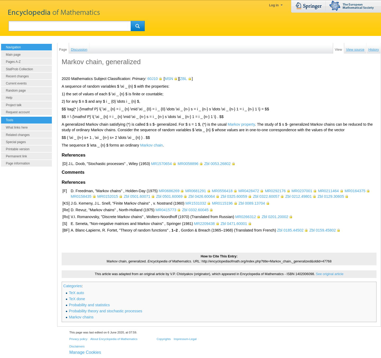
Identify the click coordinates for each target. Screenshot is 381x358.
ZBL (183, 79)
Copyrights (164, 339)
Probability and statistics (89, 305)
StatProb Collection (19, 69)
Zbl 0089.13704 (252, 203)
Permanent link (16, 156)
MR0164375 (355, 191)
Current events (16, 83)
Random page (16, 90)
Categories (72, 286)
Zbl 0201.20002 (275, 217)
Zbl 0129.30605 (331, 196)
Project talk (13, 105)
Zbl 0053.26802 (217, 164)
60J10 (152, 79)
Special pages (16, 142)
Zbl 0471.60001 (234, 224)
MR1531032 (195, 203)
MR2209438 (204, 224)
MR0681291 (195, 191)
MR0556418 (222, 191)
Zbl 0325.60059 (234, 196)
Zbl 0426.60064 (201, 196)
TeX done (77, 299)
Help (9, 98)
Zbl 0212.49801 (298, 196)
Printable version (17, 149)
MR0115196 (222, 203)
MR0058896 (188, 164)
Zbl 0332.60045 (195, 210)
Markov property (241, 124)
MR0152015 (107, 196)
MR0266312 (245, 217)
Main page (13, 54)
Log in (274, 5)
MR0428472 (248, 191)
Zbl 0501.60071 (137, 196)
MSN (169, 79)
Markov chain (151, 145)
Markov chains (81, 317)
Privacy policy (78, 339)
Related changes (18, 135)
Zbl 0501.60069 (169, 196)
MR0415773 (166, 210)
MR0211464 (328, 191)
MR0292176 (275, 191)
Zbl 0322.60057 (266, 196)
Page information (18, 163)
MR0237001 (302, 191)
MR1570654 (161, 164)
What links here (17, 127)
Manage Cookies (85, 352)
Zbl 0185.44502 (290, 230)
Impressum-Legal (185, 339)
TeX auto (76, 293)
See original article (329, 274)
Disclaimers (77, 346)
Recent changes (17, 76)
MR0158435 (81, 196)
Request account (18, 112)
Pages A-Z (13, 62)
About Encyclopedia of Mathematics (113, 339)
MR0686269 (169, 191)
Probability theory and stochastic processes (105, 311)
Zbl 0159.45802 (322, 230)
